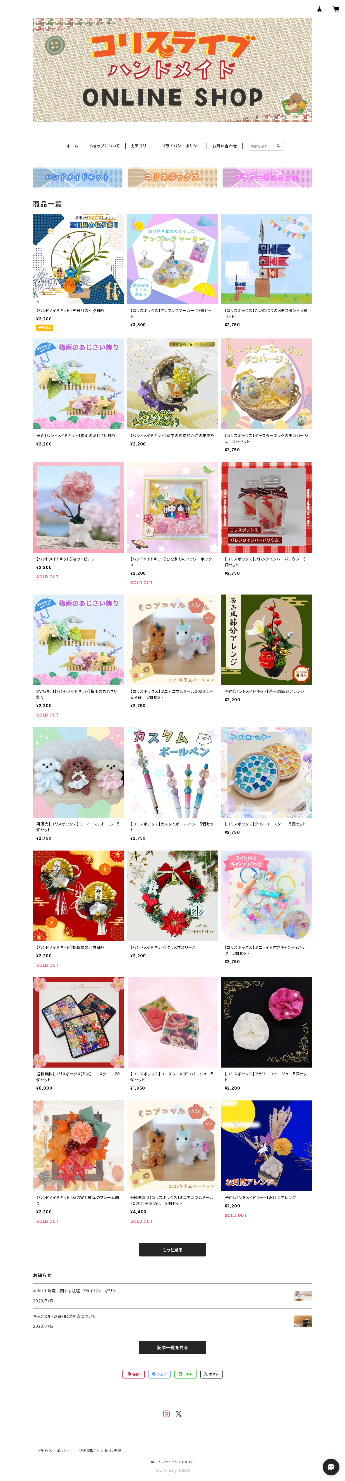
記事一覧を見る (172, 1347)
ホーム (72, 145)
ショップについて (105, 145)
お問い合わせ (224, 145)
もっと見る (172, 1250)
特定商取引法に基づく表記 (100, 1451)
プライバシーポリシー (181, 145)
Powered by (172, 1471)
